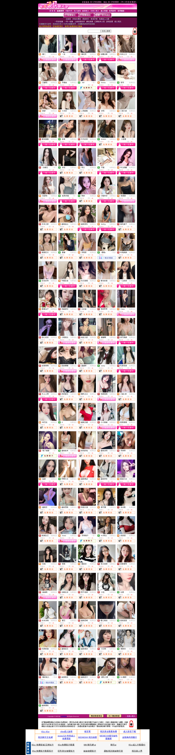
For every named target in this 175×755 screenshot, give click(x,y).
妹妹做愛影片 (89, 751)
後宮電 (87, 731)
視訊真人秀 (137, 751)
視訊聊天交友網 (45, 737)
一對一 (93, 82)
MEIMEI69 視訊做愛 (87, 737)
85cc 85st (45, 732)
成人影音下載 (129, 731)
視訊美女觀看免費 (108, 731)
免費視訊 (54, 54)
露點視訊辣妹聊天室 (113, 751)
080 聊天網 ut (90, 745)
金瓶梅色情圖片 (129, 737)
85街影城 (64, 716)
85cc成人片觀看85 (137, 745)
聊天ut (113, 745)
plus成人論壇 (67, 731)
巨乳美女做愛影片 (66, 751)
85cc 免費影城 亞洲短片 (43, 745)
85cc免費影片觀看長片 (42, 751)
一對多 (113, 252)
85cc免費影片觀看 (66, 745)
